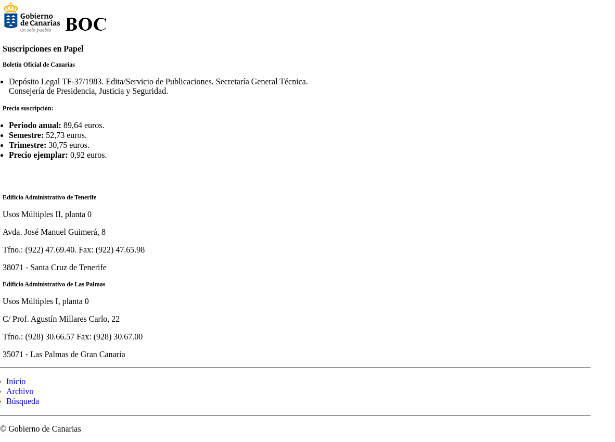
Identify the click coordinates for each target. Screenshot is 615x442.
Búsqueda (22, 401)
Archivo (19, 391)
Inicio (15, 381)
